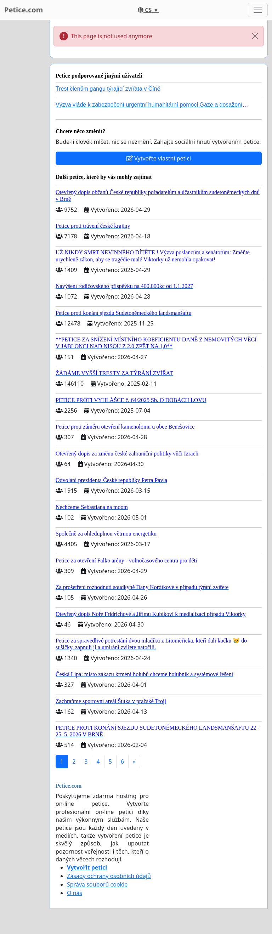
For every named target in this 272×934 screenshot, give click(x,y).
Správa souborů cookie (97, 884)
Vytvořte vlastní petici (158, 158)
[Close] (255, 36)
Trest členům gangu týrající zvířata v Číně (108, 89)
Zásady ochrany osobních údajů (109, 876)
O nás (74, 893)
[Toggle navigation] (258, 10)
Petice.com (23, 10)
